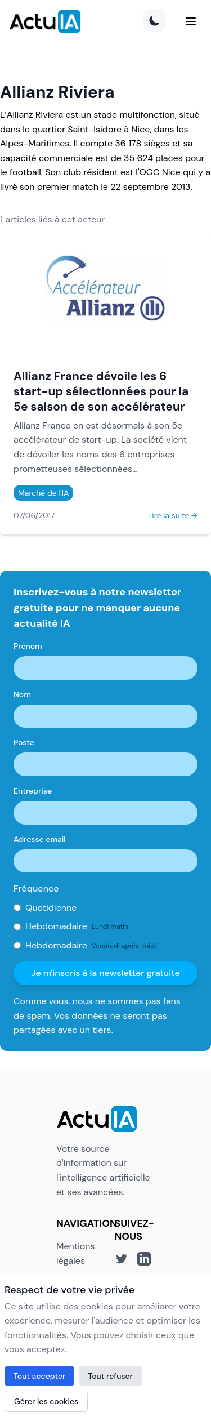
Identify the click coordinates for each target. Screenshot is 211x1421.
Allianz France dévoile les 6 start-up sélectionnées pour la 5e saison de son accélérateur (101, 391)
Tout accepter (39, 1376)
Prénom (28, 646)
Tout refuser (110, 1376)
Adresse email (40, 839)
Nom (22, 694)
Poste (24, 742)
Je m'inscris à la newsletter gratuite (105, 973)
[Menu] (190, 21)
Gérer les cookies (46, 1401)
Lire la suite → (172, 515)
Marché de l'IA (43, 493)
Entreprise (33, 791)
